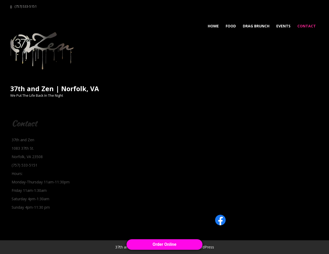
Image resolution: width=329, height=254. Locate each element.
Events (283, 25)
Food (231, 25)
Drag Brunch (256, 25)
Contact (306, 25)
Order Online (164, 244)
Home (213, 25)
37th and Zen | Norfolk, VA (54, 88)
